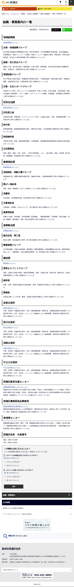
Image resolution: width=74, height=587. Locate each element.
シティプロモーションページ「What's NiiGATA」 (18, 514)
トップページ (15, 13)
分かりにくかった (13, 465)
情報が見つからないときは (17, 536)
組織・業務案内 (45, 13)
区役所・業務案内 (32, 13)
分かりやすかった (13, 458)
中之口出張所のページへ (11, 367)
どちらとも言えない (14, 462)
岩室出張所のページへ (11, 308)
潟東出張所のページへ (11, 348)
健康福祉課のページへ (11, 167)
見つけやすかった (13, 473)
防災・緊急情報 (10, 9)
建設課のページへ (9, 263)
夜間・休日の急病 (45, 9)
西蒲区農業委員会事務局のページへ (15, 406)
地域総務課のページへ (11, 42)
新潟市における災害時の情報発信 (13, 508)
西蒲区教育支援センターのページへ (15, 387)
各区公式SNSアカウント (10, 570)
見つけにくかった (13, 480)
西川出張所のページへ (11, 327)
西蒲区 (23, 13)
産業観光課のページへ (11, 230)
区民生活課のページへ (11, 107)
